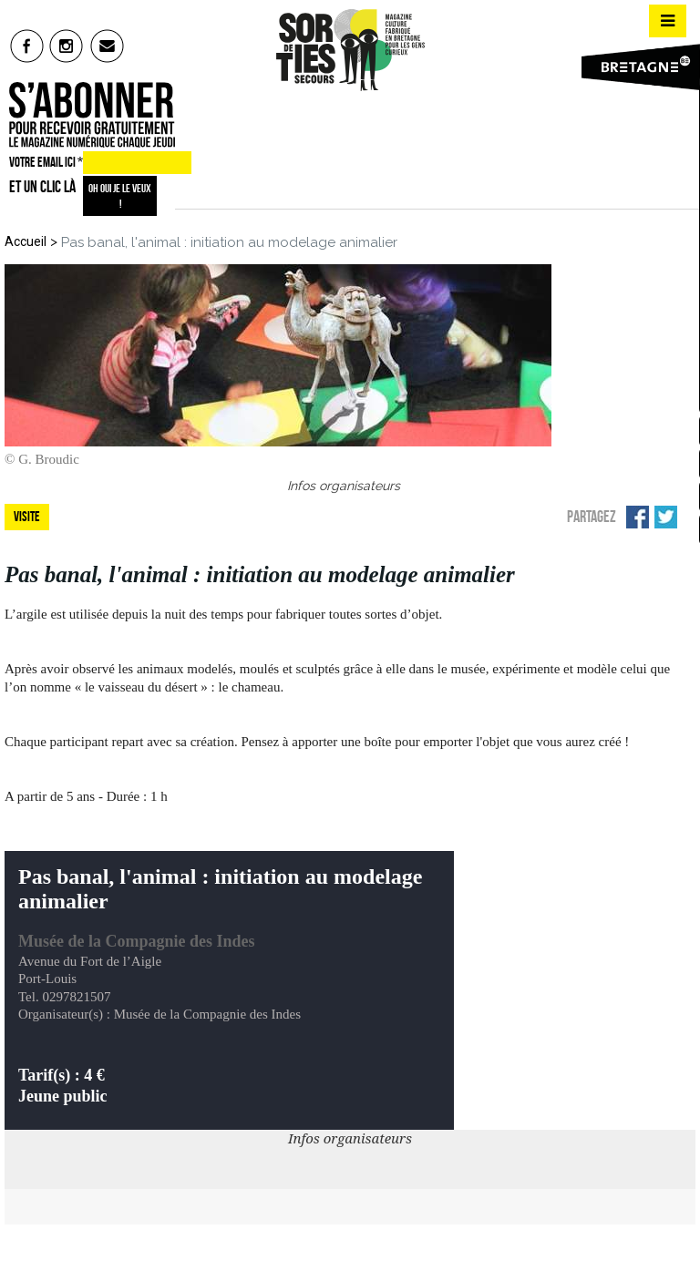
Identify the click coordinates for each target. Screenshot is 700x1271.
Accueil (25, 241)
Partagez (591, 516)
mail (108, 45)
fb (27, 45)
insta (67, 45)
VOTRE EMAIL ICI (46, 162)
